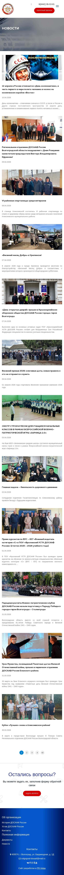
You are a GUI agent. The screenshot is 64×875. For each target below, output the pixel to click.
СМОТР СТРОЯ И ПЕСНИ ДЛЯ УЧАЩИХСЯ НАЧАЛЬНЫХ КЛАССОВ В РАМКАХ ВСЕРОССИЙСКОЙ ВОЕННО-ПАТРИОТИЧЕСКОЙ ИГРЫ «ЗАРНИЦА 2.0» (31, 429)
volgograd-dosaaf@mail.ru (33, 858)
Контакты (6, 830)
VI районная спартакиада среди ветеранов (24, 201)
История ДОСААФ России (14, 822)
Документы (7, 840)
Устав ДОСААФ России (13, 826)
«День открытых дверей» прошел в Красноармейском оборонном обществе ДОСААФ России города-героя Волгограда (29, 313)
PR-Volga (41, 868)
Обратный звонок (44, 10)
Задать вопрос (32, 793)
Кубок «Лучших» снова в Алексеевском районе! (26, 725)
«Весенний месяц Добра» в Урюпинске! (21, 255)
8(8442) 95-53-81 (47, 4)
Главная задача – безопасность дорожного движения (29, 487)
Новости (6, 844)
